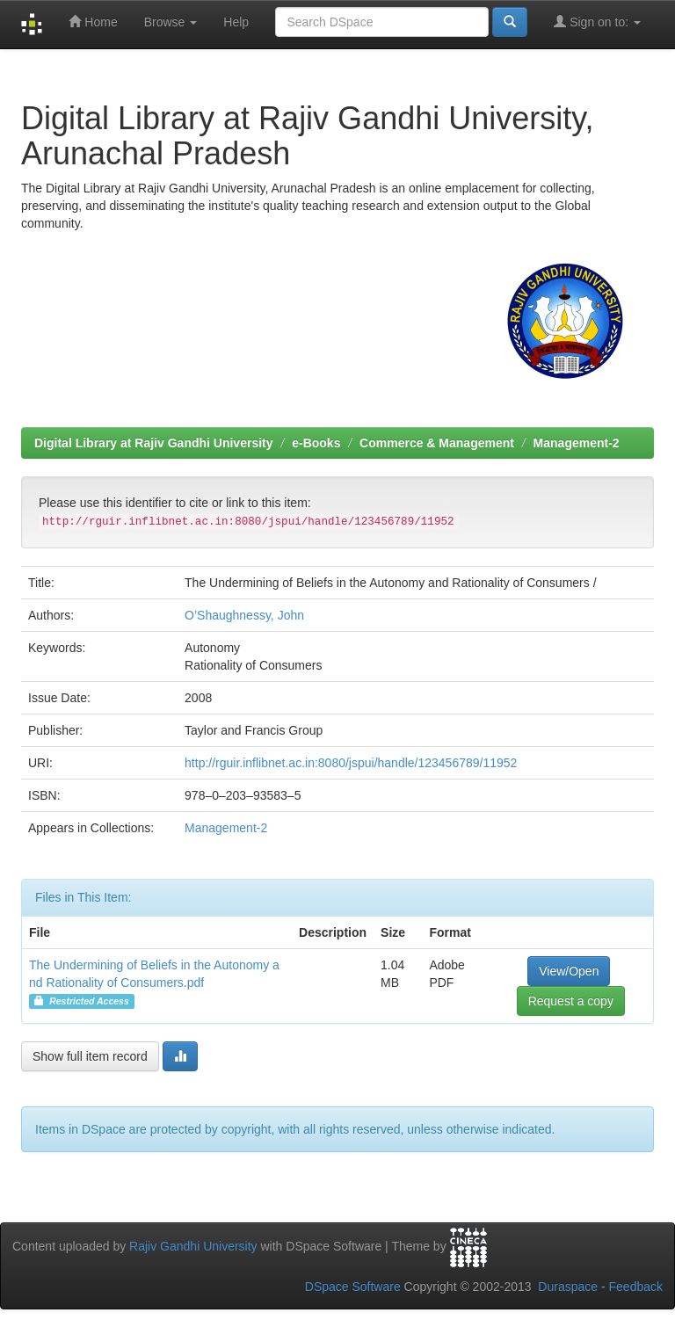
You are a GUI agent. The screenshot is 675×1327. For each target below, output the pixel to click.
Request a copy (570, 1001)
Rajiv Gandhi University (193, 1246)
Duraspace (568, 1287)
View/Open (569, 971)
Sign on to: (597, 21)
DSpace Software (353, 1287)
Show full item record (90, 1056)
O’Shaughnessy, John (244, 615)
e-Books (316, 443)
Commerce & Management (436, 443)
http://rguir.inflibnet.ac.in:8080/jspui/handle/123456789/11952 (351, 763)
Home (93, 21)
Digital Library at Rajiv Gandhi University (153, 443)
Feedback (636, 1287)
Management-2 (576, 443)
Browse (171, 22)
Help (236, 22)
